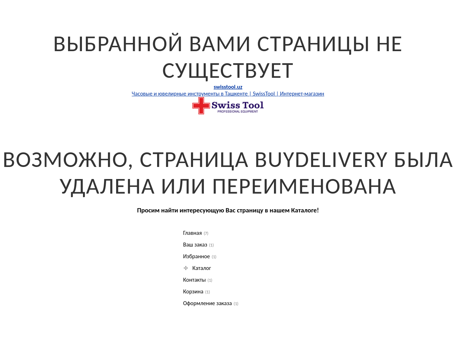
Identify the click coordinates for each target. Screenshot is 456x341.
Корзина (196, 291)
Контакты (197, 279)
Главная (195, 232)
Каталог (198, 268)
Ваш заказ (198, 244)
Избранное (200, 256)
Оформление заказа (210, 303)
